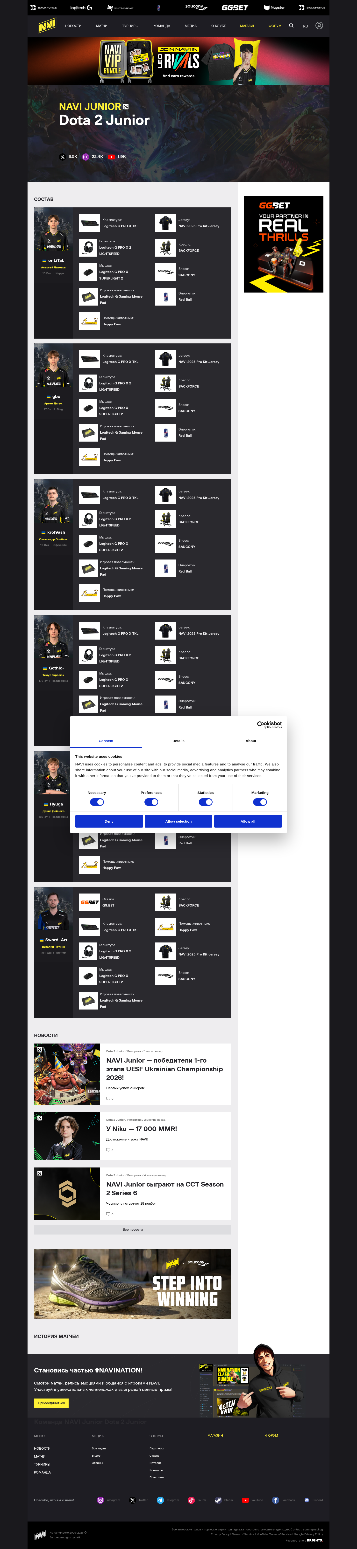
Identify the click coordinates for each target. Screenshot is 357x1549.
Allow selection (178, 821)
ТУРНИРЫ (42, 1464)
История (155, 1462)
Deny (109, 821)
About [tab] (251, 740)
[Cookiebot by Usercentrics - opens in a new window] (261, 725)
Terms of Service (243, 1534)
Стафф (154, 1455)
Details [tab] (178, 740)
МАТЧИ (39, 1456)
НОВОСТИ (42, 1448)
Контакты (156, 1470)
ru (305, 26)
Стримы (97, 1462)
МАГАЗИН (215, 1435)
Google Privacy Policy (308, 1534)
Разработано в (304, 1540)
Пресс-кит (157, 1477)
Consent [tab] (106, 740)
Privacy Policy (220, 1534)
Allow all (248, 821)
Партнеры (157, 1448)
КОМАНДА (42, 1472)
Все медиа (99, 1448)
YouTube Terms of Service (274, 1534)
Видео (96, 1455)
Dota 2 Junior (115, 1051)
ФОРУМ (271, 1435)
